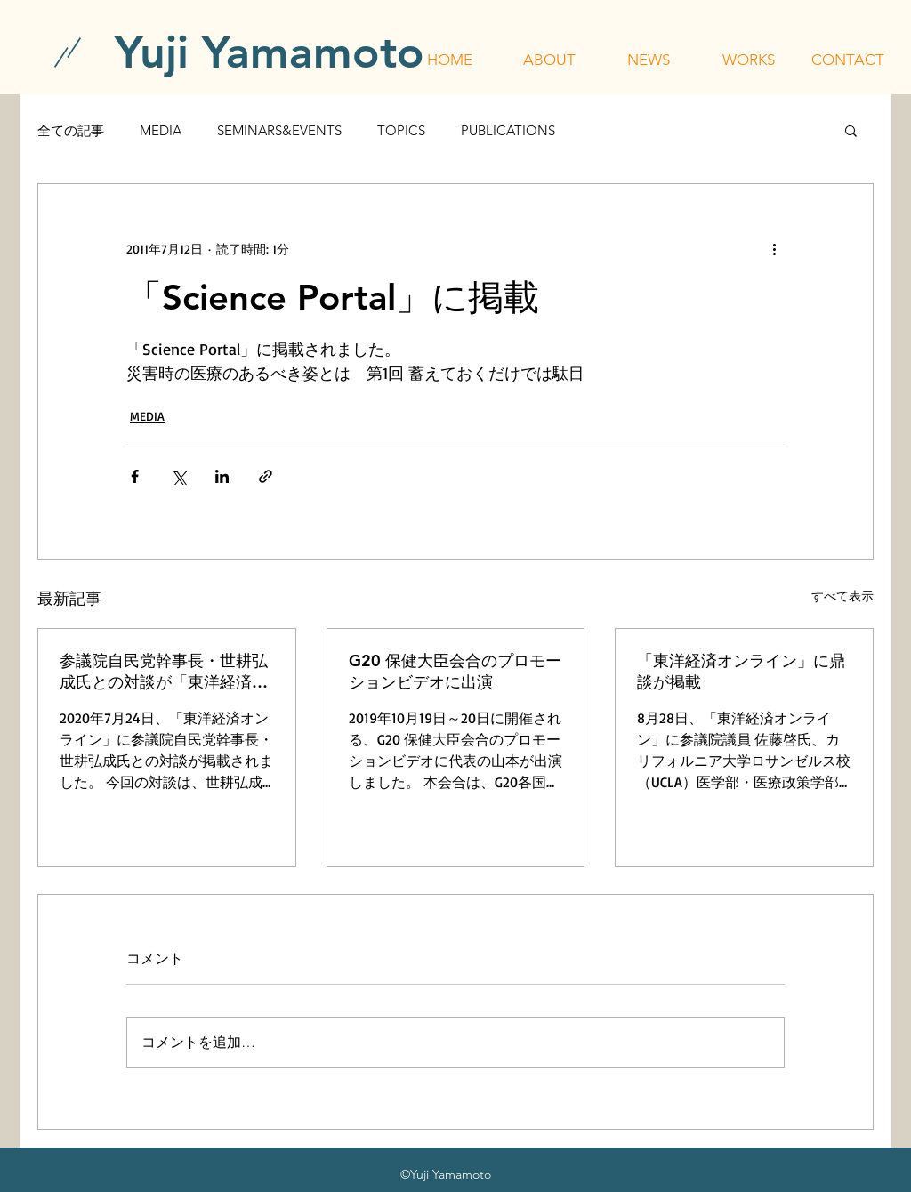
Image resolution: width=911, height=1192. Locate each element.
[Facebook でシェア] (134, 476)
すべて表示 (842, 595)
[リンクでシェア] (265, 476)
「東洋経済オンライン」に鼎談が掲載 (741, 671)
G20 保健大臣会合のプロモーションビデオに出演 (455, 671)
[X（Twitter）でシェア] (178, 476)
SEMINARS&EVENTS (279, 130)
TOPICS (401, 130)
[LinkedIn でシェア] (222, 476)
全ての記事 (70, 130)
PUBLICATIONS (508, 130)
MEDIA (160, 130)
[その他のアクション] (774, 248)
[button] (549, 59)
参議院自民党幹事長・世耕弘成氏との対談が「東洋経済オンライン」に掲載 (164, 671)
